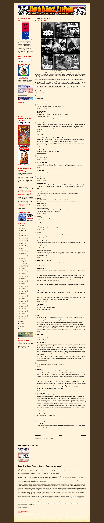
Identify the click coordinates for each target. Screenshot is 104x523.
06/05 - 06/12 (24, 281)
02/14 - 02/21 (24, 308)
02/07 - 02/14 (24, 310)
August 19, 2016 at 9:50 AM (41, 237)
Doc (38, 232)
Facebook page (28, 197)
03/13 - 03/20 (24, 301)
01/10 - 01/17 (24, 316)
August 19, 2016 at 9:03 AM (41, 229)
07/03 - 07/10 (24, 275)
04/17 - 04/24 (24, 293)
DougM (38, 334)
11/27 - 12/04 (24, 235)
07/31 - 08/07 (24, 268)
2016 (21, 226)
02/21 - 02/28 (24, 306)
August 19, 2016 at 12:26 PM (42, 312)
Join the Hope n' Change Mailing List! (26, 27)
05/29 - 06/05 (24, 283)
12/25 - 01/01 (24, 228)
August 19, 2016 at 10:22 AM (42, 257)
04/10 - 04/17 (24, 295)
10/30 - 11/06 (24, 241)
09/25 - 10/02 (24, 250)
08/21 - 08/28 (24, 258)
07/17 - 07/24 (24, 271)
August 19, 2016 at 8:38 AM (41, 213)
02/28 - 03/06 (24, 305)
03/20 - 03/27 (24, 300)
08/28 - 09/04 (24, 256)
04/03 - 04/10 (24, 296)
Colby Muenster (41, 290)
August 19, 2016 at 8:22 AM (41, 205)
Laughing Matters (24, 265)
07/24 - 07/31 (24, 270)
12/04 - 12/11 (24, 233)
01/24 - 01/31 (24, 313)
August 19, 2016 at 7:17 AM (41, 195)
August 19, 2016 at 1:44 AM (41, 153)
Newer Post (38, 435)
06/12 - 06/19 (24, 280)
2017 (21, 225)
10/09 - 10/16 (24, 246)
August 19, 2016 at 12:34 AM (42, 108)
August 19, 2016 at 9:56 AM (41, 247)
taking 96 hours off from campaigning (51, 74)
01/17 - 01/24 (24, 315)
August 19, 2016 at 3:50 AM (41, 159)
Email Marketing (24, 41)
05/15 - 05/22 (24, 286)
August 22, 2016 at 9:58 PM (41, 418)
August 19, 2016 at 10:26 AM (42, 265)
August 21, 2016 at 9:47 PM (41, 410)
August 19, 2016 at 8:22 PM (41, 339)
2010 (21, 328)
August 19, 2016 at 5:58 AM (41, 180)
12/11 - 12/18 (24, 231)
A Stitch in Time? (24, 261)
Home (60, 435)
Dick (38, 216)
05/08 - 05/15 (24, 288)
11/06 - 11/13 (24, 240)
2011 (21, 326)
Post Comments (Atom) (47, 438)
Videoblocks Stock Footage (23, 346)
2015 (21, 320)
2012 (21, 325)
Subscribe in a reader (22, 95)
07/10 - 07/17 (24, 273)
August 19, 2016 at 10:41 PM (42, 360)
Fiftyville (39, 98)
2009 (21, 330)
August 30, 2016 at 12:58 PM (42, 428)
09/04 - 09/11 (24, 255)
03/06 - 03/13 (24, 303)
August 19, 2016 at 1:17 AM (41, 146)
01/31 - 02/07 (24, 311)
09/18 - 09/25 (24, 251)
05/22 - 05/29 (24, 285)
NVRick (39, 304)
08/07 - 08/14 (24, 266)
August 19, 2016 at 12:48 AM (42, 131)
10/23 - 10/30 (24, 243)
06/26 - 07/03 (24, 276)
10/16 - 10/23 (24, 245)
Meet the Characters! (29, 514)
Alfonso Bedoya (40, 240)
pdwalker (39, 149)
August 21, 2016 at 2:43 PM (41, 390)
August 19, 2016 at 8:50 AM (41, 219)
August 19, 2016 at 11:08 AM (42, 287)
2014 (21, 321)
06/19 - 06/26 (24, 278)
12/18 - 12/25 (24, 230)
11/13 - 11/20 (24, 238)
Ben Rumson (40, 111)
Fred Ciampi (40, 183)
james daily (39, 393)
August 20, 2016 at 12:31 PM (42, 366)
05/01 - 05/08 (24, 290)
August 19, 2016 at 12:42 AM (42, 119)
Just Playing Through (25, 263)
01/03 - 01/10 (24, 318)
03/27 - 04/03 (24, 298)
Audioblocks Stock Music (23, 347)
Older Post (83, 435)
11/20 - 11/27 (24, 236)
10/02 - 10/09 (24, 248)
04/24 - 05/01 (24, 291)
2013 (21, 323)
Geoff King (39, 134)
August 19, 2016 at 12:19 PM (42, 301)
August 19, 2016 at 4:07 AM (41, 173)
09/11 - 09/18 (24, 253)
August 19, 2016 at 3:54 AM (41, 167)
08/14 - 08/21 (24, 260)
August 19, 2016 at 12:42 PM (42, 331)
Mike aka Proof (40, 105)
